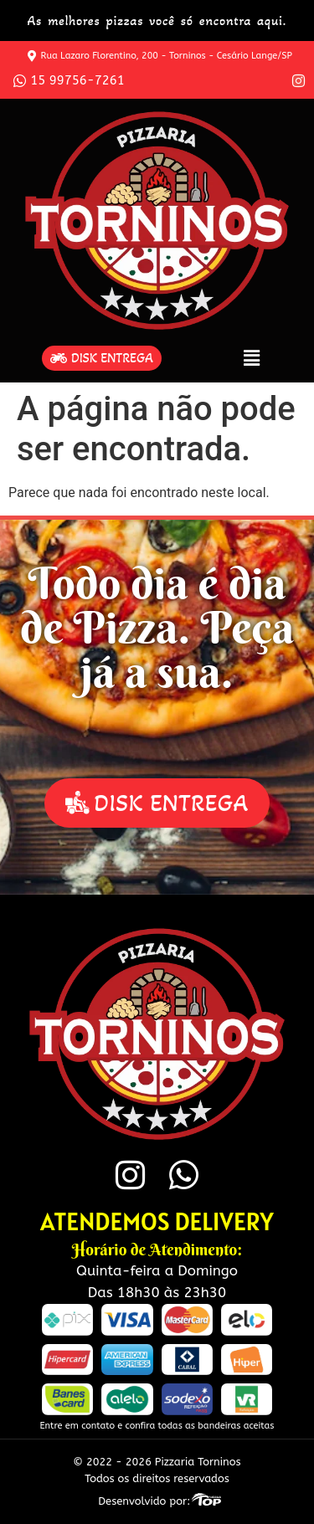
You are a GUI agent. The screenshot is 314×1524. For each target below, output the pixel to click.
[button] (252, 358)
